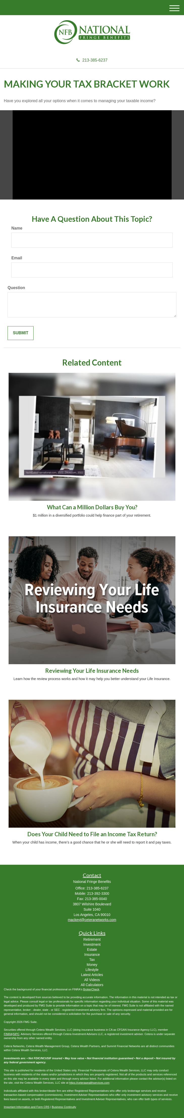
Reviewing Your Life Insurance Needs (92, 670)
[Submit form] (21, 333)
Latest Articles (92, 975)
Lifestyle (92, 970)
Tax (92, 960)
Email (16, 258)
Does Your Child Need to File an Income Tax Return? (92, 834)
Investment (91, 944)
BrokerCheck (91, 989)
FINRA (8, 1034)
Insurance (92, 955)
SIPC (16, 1034)
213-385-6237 (92, 60)
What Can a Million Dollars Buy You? (92, 507)
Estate (92, 949)
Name (16, 228)
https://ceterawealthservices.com (89, 1082)
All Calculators (92, 985)
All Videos (92, 980)
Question (16, 288)
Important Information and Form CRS (26, 1106)
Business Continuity (64, 1106)
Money (92, 965)
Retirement (91, 939)
